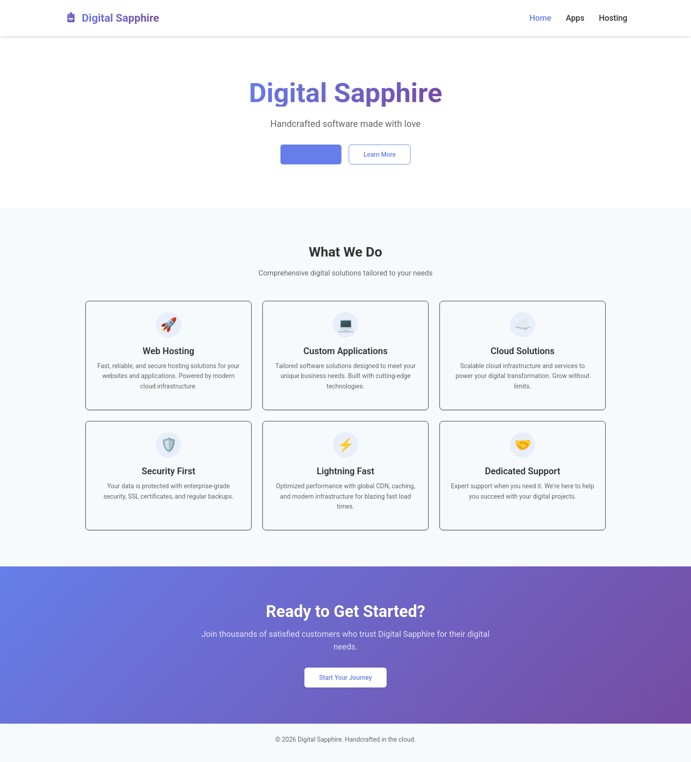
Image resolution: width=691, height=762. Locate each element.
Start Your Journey (345, 677)
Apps (575, 18)
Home (540, 18)
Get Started (311, 154)
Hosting (613, 18)
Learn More (380, 154)
